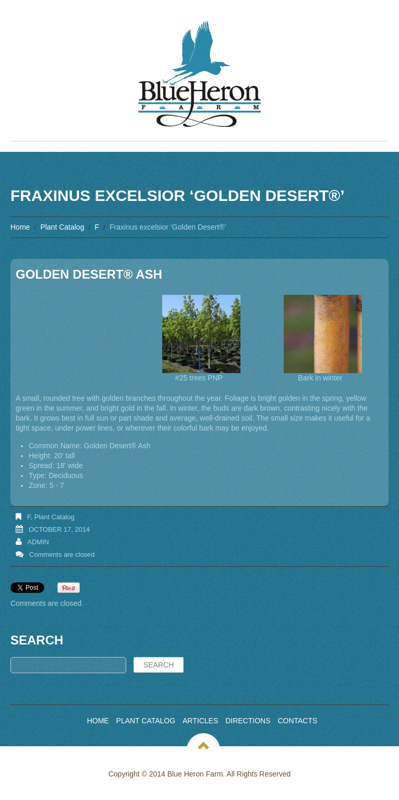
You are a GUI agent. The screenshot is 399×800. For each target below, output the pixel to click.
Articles (200, 721)
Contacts (297, 721)
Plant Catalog (62, 227)
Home (20, 227)
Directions (247, 721)
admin (38, 542)
